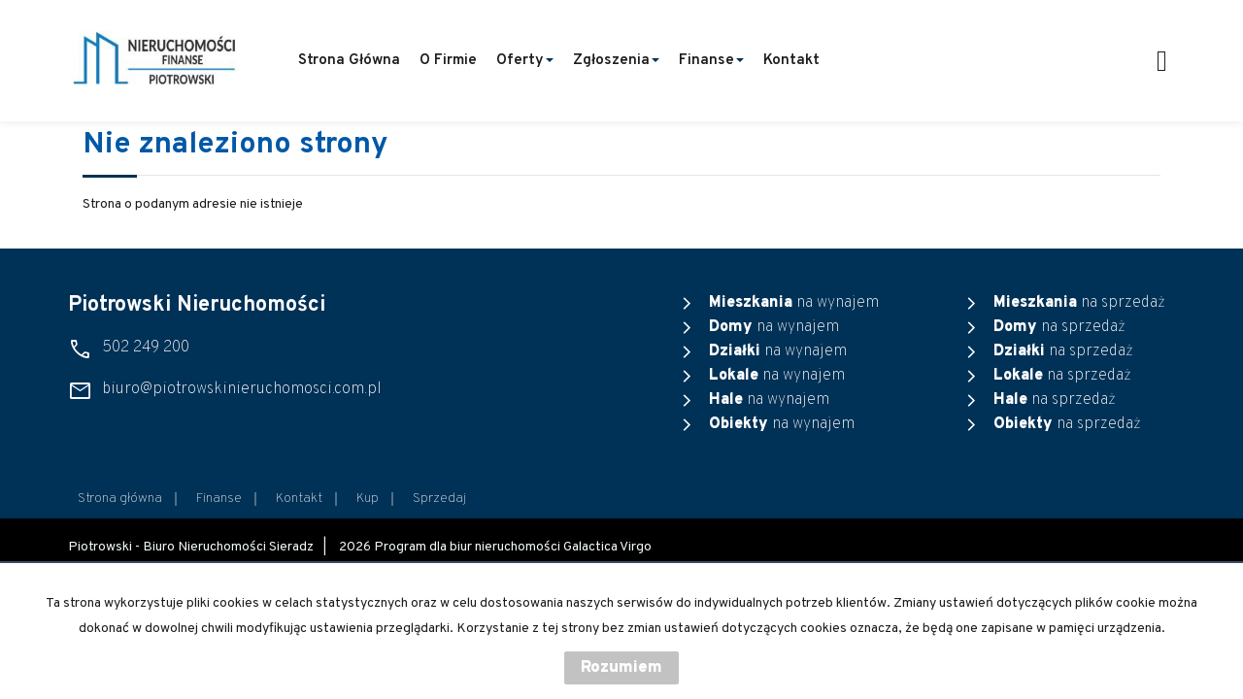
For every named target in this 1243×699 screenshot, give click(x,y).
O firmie (448, 60)
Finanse (219, 498)
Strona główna (349, 60)
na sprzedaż (1079, 303)
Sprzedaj (439, 498)
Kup (367, 498)
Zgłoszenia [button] (616, 60)
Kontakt (791, 60)
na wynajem (794, 303)
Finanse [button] (711, 60)
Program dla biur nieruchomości (468, 547)
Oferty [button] (525, 60)
